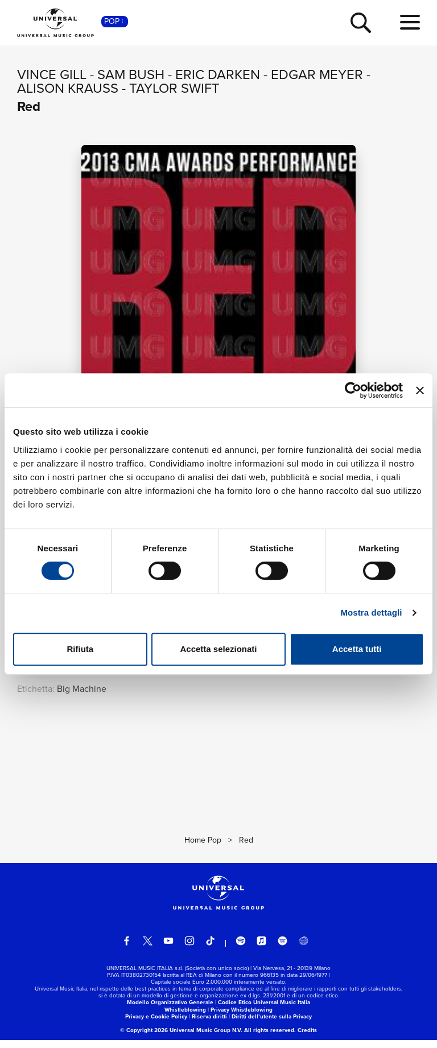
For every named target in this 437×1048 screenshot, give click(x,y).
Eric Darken (217, 74)
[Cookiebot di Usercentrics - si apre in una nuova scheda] (353, 390)
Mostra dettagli (371, 612)
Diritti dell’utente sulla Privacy (272, 1024)
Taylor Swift (174, 88)
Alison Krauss (67, 88)
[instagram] (189, 949)
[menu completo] (410, 22)
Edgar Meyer (317, 74)
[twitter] (148, 949)
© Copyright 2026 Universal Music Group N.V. (181, 1038)
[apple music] (261, 949)
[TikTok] (210, 949)
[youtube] (168, 949)
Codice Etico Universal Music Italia (264, 1010)
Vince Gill (51, 74)
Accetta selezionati (218, 649)
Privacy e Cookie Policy (156, 1024)
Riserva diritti (209, 1024)
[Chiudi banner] (420, 390)
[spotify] (240, 949)
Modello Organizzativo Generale (170, 1010)
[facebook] (127, 949)
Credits (307, 1038)
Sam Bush (130, 74)
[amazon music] (283, 949)
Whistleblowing (185, 1017)
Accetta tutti (357, 649)
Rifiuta (80, 649)
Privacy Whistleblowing (242, 1017)
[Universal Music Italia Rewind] (303, 949)
